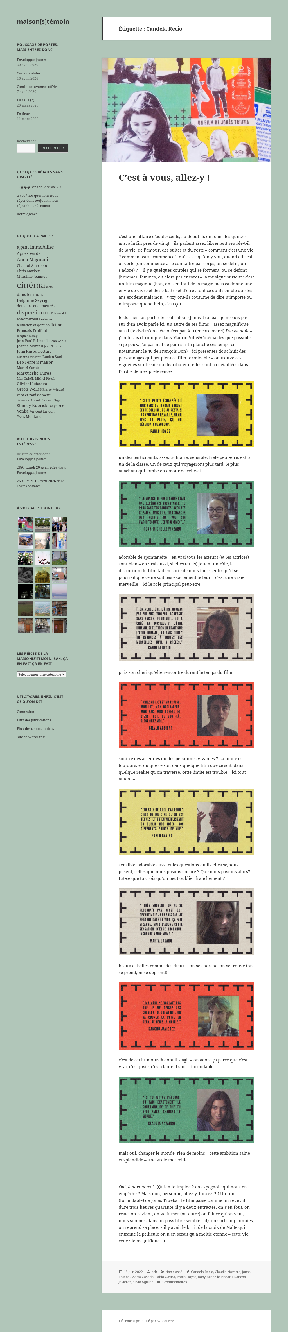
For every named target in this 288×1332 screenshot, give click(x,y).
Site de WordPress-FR (34, 737)
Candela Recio (202, 1271)
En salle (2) (25, 100)
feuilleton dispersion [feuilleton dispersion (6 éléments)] (33, 325)
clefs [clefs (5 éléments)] (49, 287)
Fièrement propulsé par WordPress (146, 1321)
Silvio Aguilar (143, 1281)
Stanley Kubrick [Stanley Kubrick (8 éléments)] (32, 405)
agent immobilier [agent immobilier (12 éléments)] (35, 247)
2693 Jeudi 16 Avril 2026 (36, 481)
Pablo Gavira (165, 1276)
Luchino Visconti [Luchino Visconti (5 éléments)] (29, 357)
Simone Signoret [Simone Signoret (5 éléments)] (54, 400)
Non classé (174, 1271)
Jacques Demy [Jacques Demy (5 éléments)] (27, 336)
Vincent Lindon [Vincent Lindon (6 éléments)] (42, 411)
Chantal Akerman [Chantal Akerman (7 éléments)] (32, 265)
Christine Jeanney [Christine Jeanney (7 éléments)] (32, 276)
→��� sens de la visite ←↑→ (41, 187)
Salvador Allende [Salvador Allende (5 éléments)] (29, 400)
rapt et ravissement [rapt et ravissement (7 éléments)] (34, 394)
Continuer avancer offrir (37, 86)
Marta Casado (142, 1276)
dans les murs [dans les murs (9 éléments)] (30, 294)
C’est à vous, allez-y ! (164, 177)
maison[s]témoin (43, 21)
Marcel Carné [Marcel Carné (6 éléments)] (28, 367)
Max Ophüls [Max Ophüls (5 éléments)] (25, 378)
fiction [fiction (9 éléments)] (56, 324)
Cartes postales (28, 73)
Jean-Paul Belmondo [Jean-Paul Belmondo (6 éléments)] (33, 340)
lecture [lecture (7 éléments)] (45, 351)
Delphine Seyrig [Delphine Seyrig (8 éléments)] (32, 300)
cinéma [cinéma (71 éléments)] (31, 285)
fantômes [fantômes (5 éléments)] (46, 319)
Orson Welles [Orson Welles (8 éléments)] (29, 389)
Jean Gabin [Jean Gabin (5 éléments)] (58, 341)
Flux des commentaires (35, 728)
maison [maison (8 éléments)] (46, 362)
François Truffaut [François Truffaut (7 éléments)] (32, 330)
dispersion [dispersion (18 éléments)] (30, 312)
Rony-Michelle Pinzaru (215, 1276)
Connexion (25, 711)
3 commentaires (174, 1281)
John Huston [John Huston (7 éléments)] (28, 351)
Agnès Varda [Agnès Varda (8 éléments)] (29, 253)
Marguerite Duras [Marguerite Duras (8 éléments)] (34, 373)
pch (154, 1271)
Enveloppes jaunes (31, 59)
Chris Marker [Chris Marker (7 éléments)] (28, 270)
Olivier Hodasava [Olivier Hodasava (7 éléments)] (32, 383)
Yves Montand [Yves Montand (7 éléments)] (29, 416)
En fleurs (24, 113)
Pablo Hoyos (186, 1276)
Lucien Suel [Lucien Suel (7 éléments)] (52, 356)
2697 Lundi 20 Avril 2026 (37, 467)
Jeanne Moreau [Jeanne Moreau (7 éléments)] (30, 345)
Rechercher (26, 141)
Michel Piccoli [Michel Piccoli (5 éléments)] (45, 378)
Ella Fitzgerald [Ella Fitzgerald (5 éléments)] (55, 313)
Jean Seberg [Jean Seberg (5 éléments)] (52, 346)
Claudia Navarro (227, 1271)
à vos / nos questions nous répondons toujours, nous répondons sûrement (37, 200)
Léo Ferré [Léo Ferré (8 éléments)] (26, 362)
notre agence (27, 214)
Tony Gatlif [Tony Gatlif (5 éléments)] (56, 406)
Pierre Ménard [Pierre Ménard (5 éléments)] (53, 389)
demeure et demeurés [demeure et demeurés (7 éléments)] (36, 305)
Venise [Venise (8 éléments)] (23, 411)
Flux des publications (34, 720)
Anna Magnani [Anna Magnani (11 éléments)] (32, 259)
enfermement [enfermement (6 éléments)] (27, 319)
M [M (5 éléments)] (37, 362)
